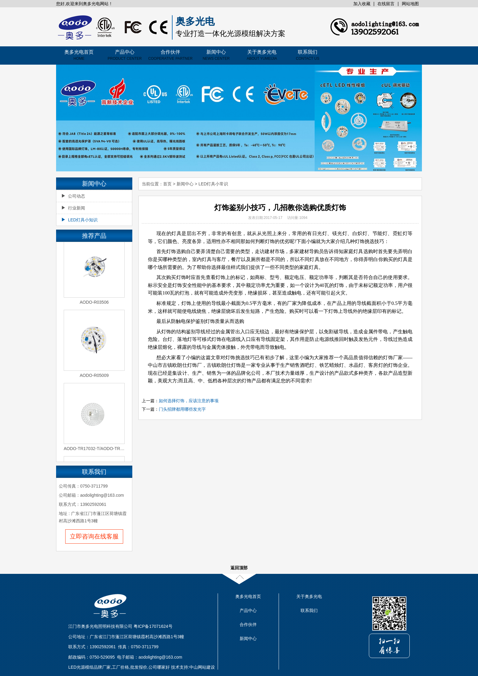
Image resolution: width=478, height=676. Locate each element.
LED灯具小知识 (80, 219)
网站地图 (410, 3)
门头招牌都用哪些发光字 (182, 409)
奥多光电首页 (79, 55)
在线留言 (385, 3)
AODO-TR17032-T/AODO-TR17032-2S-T (94, 449)
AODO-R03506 (94, 302)
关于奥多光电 (262, 55)
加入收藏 (361, 3)
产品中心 (125, 55)
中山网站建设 (202, 667)
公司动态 (73, 196)
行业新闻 (73, 208)
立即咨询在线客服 (94, 536)
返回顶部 (239, 567)
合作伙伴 (170, 55)
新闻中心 (216, 55)
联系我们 (307, 55)
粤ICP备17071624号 (153, 626)
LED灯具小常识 (213, 183)
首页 (167, 183)
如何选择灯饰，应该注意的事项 (189, 400)
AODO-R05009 (94, 376)
